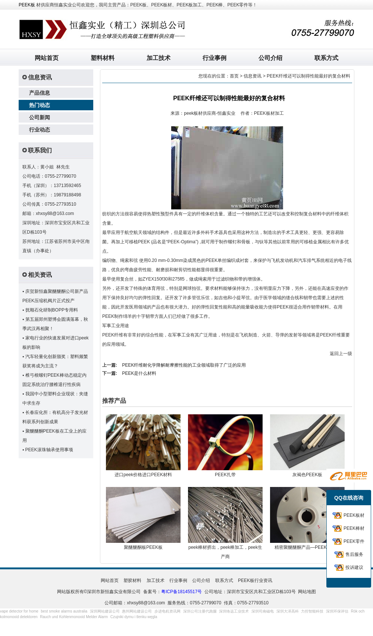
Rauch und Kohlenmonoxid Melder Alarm (74, 617)
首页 (234, 76)
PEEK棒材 (354, 528)
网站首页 (47, 58)
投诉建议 (354, 567)
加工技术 (158, 58)
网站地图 (307, 591)
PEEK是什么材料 (139, 373)
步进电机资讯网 (167, 611)
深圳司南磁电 (262, 611)
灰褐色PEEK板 (307, 474)
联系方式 (326, 58)
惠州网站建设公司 (137, 611)
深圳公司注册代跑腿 (200, 611)
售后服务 (354, 554)
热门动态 (39, 105)
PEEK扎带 (225, 474)
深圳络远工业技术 (234, 611)
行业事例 (214, 58)
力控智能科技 (312, 611)
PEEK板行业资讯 (255, 580)
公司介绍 (270, 58)
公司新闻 (39, 117)
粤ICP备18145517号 (181, 591)
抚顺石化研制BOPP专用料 (51, 310)
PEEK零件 (354, 541)
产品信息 (39, 93)
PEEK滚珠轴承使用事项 (49, 449)
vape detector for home (19, 611)
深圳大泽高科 (287, 611)
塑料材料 (103, 58)
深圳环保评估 (337, 611)
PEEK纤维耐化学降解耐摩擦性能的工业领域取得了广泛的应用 (184, 365)
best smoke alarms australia (64, 611)
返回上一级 (341, 353)
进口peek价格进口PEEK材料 (143, 474)
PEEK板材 (354, 515)
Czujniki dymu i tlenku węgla (133, 617)
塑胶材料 (132, 580)
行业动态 (39, 130)
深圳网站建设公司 (105, 611)
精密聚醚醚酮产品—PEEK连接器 (307, 547)
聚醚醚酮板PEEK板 (143, 547)
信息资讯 (252, 76)
